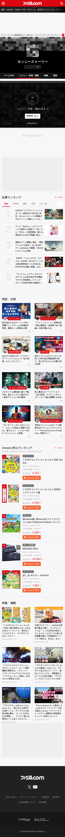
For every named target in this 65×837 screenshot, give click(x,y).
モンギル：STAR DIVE (17, 388)
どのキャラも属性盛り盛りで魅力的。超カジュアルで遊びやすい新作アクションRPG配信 (15, 394)
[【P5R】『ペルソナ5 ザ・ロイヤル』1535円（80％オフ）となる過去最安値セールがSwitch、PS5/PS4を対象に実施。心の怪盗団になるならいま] (54, 262)
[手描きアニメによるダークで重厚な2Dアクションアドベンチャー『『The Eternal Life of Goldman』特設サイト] (49, 413)
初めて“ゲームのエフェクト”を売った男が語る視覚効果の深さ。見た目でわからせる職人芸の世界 (48, 360)
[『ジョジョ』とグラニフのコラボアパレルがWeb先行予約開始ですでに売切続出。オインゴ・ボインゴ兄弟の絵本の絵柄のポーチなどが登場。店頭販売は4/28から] (54, 278)
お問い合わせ (11, 797)
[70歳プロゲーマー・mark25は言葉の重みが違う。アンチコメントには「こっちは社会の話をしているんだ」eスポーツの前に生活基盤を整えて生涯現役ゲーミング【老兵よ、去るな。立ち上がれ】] (49, 615)
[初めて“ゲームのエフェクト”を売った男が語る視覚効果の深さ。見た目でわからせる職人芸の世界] (49, 344)
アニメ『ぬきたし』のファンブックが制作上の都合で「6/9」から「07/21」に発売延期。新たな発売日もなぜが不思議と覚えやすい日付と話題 (29, 230)
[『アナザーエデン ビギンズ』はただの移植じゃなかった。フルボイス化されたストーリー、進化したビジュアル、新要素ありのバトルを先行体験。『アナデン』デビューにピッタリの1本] (49, 655)
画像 (46, 75)
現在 (6, 204)
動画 (55, 75)
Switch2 (10, 10)
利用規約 (45, 797)
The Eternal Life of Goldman (51, 421)
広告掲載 (42, 802)
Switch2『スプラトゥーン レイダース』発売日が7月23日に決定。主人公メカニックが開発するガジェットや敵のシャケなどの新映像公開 (28, 215)
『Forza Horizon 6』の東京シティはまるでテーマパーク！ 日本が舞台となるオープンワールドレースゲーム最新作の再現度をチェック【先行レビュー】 (48, 710)
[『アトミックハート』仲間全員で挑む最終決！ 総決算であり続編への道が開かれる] (49, 311)
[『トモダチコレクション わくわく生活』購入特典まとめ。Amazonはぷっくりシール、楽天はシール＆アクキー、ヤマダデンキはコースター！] (16, 615)
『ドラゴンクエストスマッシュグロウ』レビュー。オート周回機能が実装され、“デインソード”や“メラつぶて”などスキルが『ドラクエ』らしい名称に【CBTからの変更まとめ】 (16, 672)
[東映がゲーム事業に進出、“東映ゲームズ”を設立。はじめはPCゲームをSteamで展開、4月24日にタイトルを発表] (54, 246)
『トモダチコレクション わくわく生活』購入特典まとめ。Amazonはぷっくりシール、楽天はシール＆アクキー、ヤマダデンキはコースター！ (16, 630)
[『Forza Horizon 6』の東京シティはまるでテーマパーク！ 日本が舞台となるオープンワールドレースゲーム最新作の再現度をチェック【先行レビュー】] (49, 695)
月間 (33, 204)
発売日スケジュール (46, 10)
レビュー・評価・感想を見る (31, 109)
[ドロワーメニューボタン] (3, 3)
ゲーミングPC (14, 318)
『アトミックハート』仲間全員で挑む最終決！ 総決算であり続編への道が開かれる (48, 325)
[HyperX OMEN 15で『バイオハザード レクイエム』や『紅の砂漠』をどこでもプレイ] (16, 344)
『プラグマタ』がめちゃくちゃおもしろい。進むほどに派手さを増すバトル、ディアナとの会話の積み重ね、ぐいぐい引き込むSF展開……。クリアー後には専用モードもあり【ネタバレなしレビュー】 (15, 712)
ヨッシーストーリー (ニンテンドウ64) (50, 35)
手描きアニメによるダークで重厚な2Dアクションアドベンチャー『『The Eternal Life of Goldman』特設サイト (48, 429)
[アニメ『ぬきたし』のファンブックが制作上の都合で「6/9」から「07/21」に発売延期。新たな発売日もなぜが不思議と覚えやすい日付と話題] (54, 230)
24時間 (15, 204)
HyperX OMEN (14, 352)
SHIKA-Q (44, 352)
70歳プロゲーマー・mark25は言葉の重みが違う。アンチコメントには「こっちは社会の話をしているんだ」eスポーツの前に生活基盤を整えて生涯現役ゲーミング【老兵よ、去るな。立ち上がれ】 (49, 632)
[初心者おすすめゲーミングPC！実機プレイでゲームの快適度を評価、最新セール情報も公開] (16, 311)
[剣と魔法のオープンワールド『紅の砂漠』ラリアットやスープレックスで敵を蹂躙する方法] (49, 380)
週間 (25, 204)
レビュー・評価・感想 (29, 75)
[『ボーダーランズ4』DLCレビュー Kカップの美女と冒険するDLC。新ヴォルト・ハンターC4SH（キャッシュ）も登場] (16, 413)
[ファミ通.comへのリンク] (32, 3)
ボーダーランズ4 (15, 421)
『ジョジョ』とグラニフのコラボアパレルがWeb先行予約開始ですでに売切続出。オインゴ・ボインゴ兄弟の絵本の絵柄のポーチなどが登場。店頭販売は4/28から (29, 278)
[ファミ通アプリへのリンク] (24, 819)
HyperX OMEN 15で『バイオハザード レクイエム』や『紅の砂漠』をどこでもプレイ (15, 358)
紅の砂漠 (44, 388)
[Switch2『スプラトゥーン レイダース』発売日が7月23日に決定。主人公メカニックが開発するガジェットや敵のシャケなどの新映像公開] (54, 214)
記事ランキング (11, 197)
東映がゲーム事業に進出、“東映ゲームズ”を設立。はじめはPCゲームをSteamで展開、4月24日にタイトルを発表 (29, 246)
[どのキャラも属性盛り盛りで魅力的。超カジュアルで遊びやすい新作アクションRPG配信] (16, 380)
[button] (32, 123)
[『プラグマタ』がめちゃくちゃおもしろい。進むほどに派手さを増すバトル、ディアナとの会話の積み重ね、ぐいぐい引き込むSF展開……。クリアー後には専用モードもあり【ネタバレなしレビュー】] (16, 695)
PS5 (24, 10)
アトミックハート (48, 318)
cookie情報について (27, 802)
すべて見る (59, 197)
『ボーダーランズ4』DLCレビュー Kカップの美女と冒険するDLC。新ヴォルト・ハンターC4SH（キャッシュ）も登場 (16, 429)
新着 (3, 10)
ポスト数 (43, 204)
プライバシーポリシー (29, 797)
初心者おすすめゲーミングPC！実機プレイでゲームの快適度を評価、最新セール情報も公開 (16, 325)
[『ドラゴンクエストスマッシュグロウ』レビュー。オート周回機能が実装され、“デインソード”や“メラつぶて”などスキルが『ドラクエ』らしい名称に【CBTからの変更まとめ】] (16, 655)
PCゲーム (32, 10)
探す (36, 116)
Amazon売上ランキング (17, 447)
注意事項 (56, 797)
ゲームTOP (9, 75)
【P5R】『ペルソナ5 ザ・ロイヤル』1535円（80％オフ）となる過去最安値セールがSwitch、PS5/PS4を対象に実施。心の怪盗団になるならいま (29, 262)
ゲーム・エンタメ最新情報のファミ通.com (17, 35)
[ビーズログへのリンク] (41, 819)
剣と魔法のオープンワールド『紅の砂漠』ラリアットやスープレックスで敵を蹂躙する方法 (48, 394)
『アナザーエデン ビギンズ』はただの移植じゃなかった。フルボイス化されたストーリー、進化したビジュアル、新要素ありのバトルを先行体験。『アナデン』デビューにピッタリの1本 (48, 672)
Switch (18, 10)
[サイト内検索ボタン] (61, 3)
